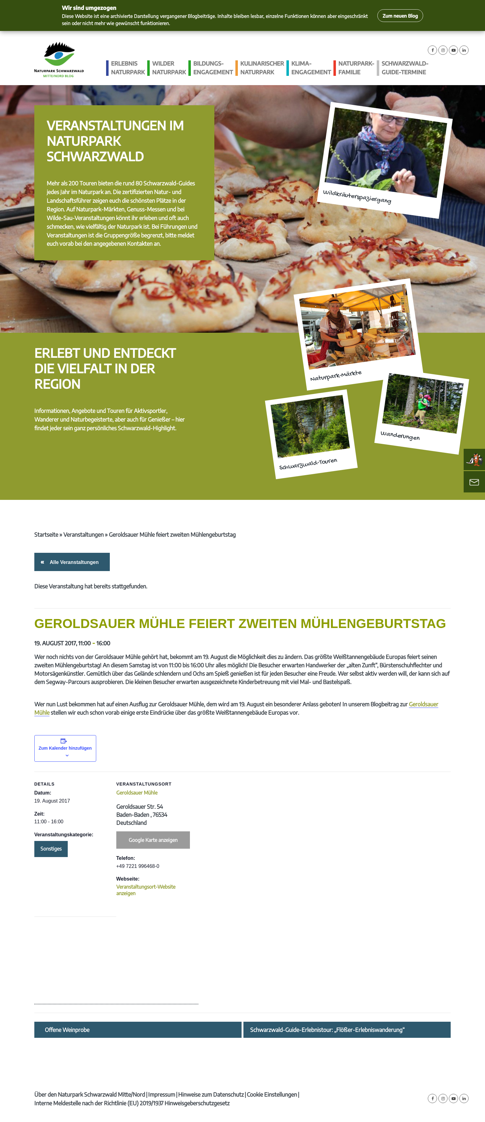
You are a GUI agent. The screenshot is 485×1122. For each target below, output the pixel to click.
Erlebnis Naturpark (128, 68)
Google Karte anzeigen (153, 840)
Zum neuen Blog (400, 16)
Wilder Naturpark (169, 68)
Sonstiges (51, 849)
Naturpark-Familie (356, 68)
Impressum (161, 1094)
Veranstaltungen (83, 534)
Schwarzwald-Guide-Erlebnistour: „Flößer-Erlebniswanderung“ (327, 1029)
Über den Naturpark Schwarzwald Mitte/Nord (89, 1094)
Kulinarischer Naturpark (262, 68)
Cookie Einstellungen (272, 1094)
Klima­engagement (311, 68)
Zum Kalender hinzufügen (65, 748)
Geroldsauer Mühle (136, 793)
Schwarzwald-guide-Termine (405, 68)
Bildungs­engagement (213, 68)
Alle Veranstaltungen (73, 562)
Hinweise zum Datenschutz (211, 1094)
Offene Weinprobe (67, 1029)
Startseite (46, 534)
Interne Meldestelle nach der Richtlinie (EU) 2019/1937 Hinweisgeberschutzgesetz (132, 1103)
